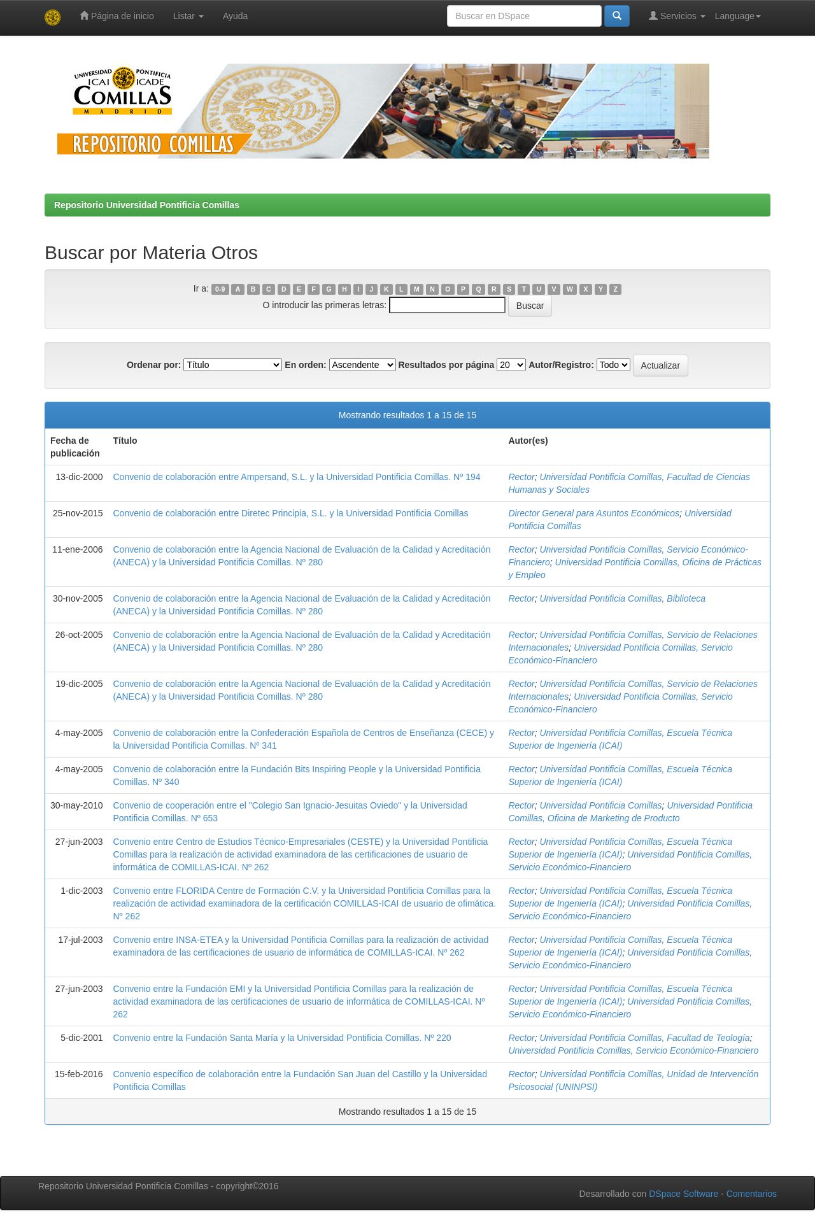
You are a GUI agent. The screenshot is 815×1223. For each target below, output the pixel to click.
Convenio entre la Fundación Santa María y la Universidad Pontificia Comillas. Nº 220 (282, 1038)
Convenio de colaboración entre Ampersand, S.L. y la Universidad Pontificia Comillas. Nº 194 (297, 477)
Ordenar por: (154, 365)
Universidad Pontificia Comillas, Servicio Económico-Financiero (633, 1050)
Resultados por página (446, 365)
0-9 (220, 289)
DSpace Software (683, 1194)
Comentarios (751, 1194)
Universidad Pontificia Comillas (600, 805)
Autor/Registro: (561, 365)
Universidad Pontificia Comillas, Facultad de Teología (644, 1038)
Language (738, 16)
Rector (521, 477)
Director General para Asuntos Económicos (593, 513)
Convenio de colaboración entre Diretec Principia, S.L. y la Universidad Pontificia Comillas (291, 513)
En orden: (305, 365)
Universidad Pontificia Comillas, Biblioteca (622, 598)
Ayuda (235, 16)
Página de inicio (117, 15)
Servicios (677, 15)
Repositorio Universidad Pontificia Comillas (146, 205)
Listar (188, 16)
